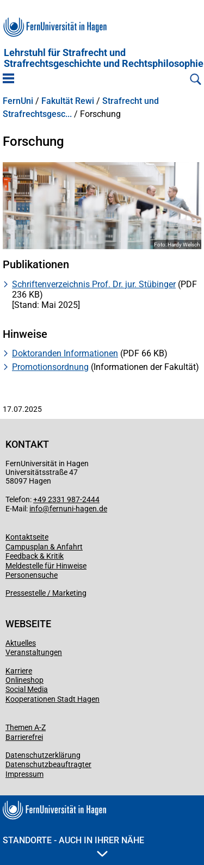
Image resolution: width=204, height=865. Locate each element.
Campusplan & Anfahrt (44, 546)
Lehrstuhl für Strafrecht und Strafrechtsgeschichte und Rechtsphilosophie (103, 58)
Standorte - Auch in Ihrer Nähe (73, 846)
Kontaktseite (26, 537)
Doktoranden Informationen (65, 353)
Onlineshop (24, 680)
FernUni (18, 101)
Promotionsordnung (50, 367)
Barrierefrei (24, 737)
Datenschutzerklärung (43, 755)
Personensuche (31, 575)
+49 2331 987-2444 (66, 499)
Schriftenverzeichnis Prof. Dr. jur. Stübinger (94, 284)
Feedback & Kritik (34, 556)
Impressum (24, 774)
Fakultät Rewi (67, 101)
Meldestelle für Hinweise (45, 565)
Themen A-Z (25, 727)
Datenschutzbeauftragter (48, 764)
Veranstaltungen (33, 652)
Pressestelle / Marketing (45, 593)
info (35, 508)
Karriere (18, 670)
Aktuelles (20, 643)
